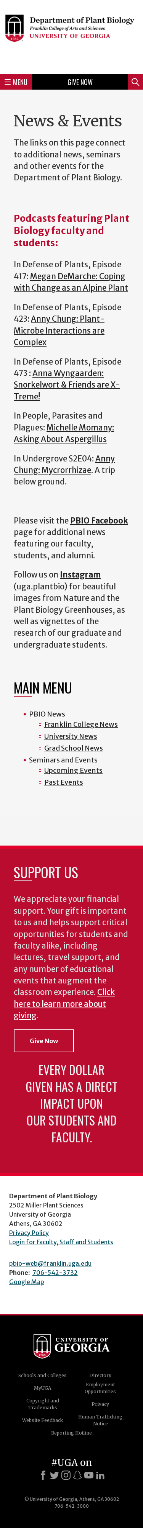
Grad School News (73, 748)
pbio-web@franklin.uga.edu (50, 1263)
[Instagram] (66, 1475)
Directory (100, 1375)
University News (70, 736)
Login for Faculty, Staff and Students (61, 1242)
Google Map (26, 1282)
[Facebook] (43, 1475)
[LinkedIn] (100, 1475)
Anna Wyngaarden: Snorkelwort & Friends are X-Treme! (67, 385)
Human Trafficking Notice (100, 1420)
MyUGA (42, 1388)
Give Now (80, 82)
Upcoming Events (73, 770)
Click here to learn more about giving (64, 1004)
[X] (54, 1475)
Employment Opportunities (100, 1388)
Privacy (100, 1404)
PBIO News (47, 714)
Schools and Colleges (42, 1375)
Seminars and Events (63, 760)
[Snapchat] (77, 1475)
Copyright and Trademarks (42, 1404)
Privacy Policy (29, 1233)
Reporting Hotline (71, 1433)
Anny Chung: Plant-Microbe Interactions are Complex (59, 330)
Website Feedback (42, 1420)
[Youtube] (88, 1475)
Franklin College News (81, 724)
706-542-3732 (55, 1272)
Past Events (63, 782)
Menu (16, 82)
